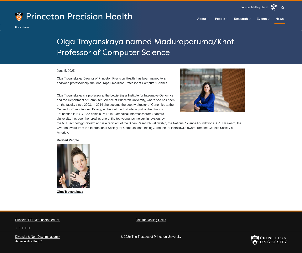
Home (18, 27)
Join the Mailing (151, 220)
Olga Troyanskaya (70, 191)
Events (262, 18)
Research (241, 18)
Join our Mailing (254, 7)
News (280, 18)
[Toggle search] (282, 7)
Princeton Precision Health (79, 16)
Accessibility (29, 241)
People (220, 18)
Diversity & (37, 236)
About (201, 18)
